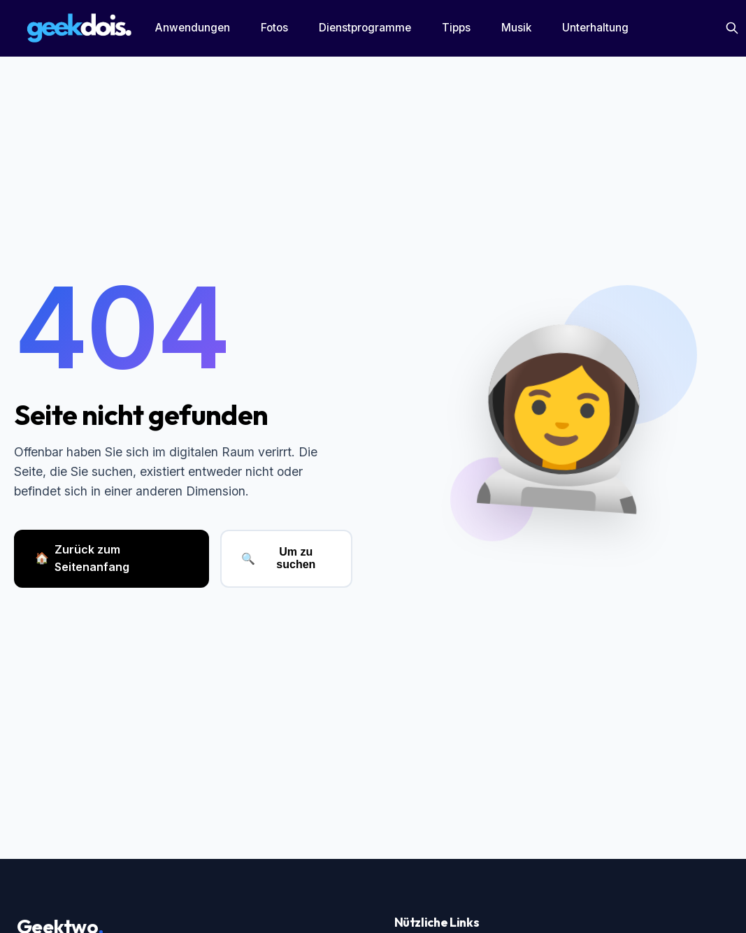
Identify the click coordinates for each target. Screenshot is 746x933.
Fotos (274, 27)
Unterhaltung (595, 27)
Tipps (456, 27)
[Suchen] (732, 28)
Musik (516, 27)
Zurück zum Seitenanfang (82, 558)
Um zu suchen (278, 558)
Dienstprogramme (365, 27)
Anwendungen (192, 27)
